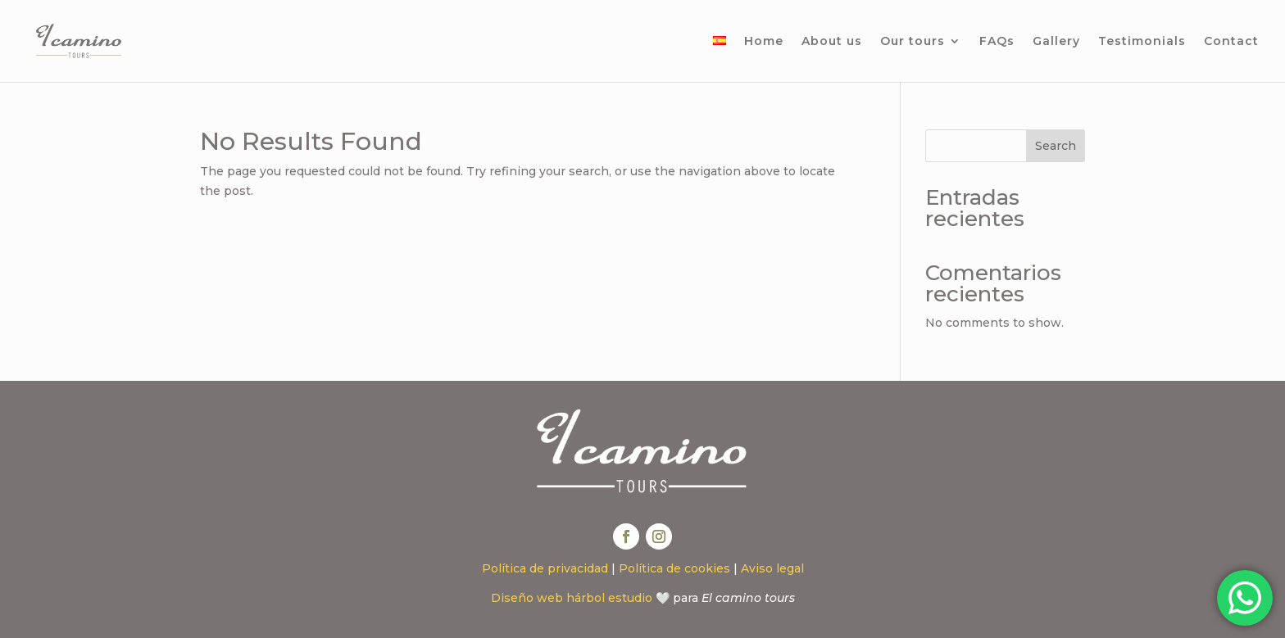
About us (831, 41)
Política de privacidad (545, 568)
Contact (1231, 41)
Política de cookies (674, 568)
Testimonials (1142, 41)
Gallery (1056, 41)
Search (1055, 145)
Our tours (912, 41)
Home (763, 41)
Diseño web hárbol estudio (571, 597)
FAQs (997, 41)
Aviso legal (772, 568)
